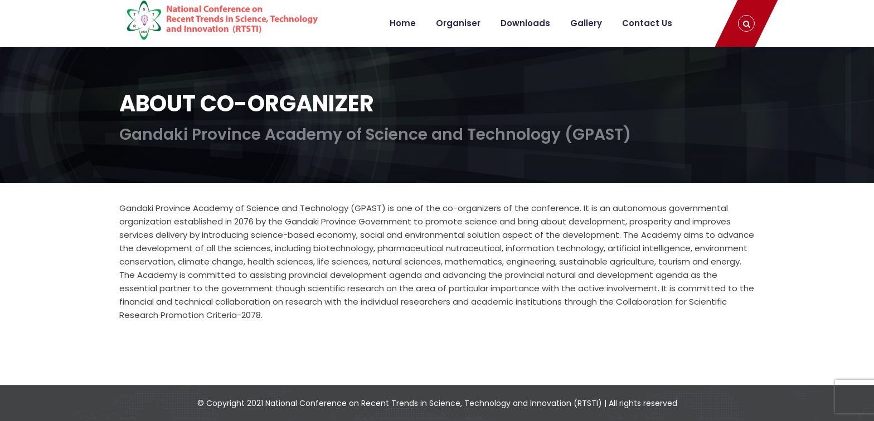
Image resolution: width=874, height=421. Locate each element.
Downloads (525, 23)
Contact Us (647, 23)
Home (403, 23)
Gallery (586, 23)
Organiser (458, 23)
